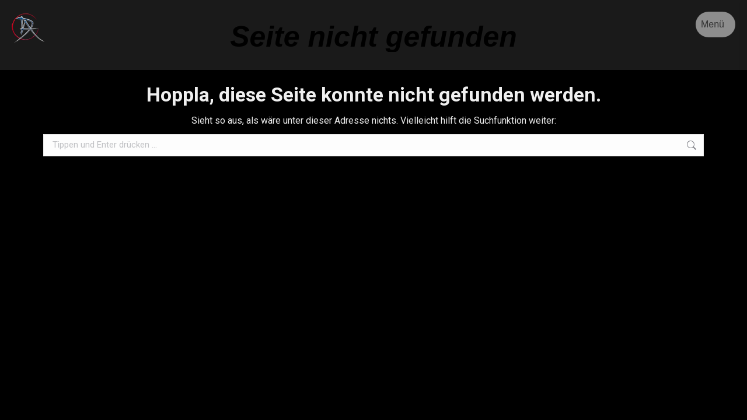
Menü (712, 24)
